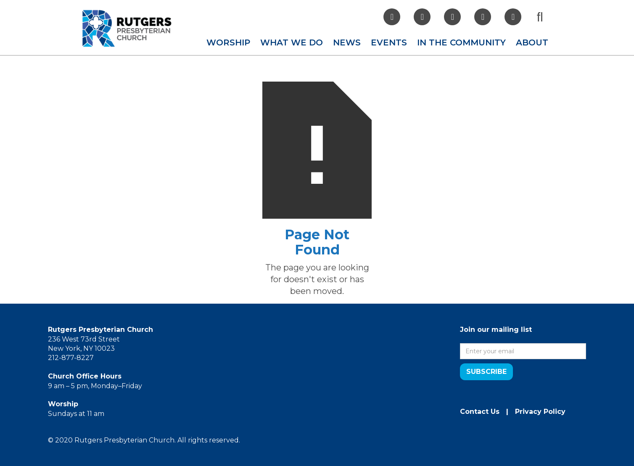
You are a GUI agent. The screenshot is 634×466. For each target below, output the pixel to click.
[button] (228, 42)
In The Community (461, 42)
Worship (228, 42)
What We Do (291, 42)
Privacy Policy (540, 412)
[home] (127, 28)
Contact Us (479, 412)
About (532, 42)
